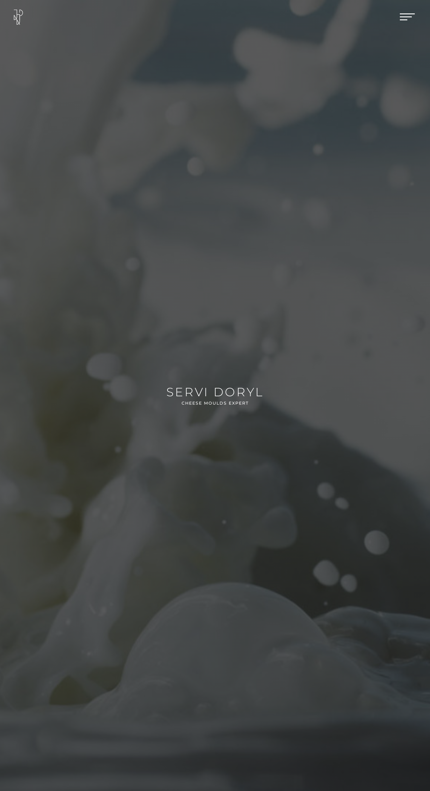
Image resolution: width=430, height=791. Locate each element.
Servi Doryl (215, 392)
